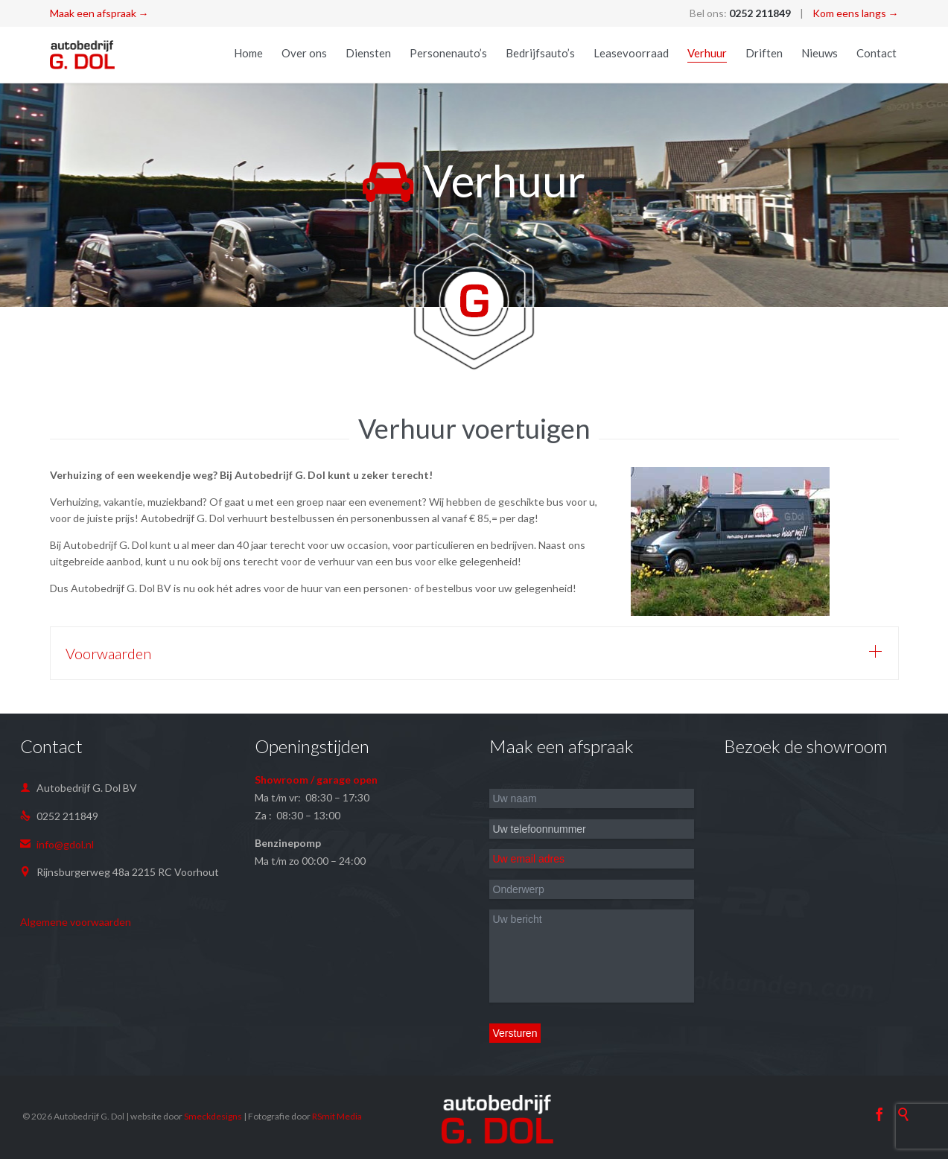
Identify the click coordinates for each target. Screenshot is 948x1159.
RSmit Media (337, 1116)
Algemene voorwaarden (75, 921)
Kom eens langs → (855, 13)
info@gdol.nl (57, 844)
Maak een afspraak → (99, 13)
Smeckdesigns (213, 1116)
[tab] (474, 653)
